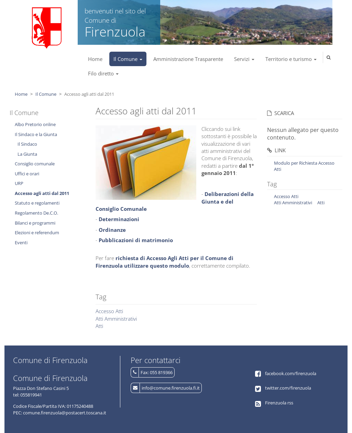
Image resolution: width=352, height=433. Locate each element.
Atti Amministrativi (116, 318)
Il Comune (127, 58)
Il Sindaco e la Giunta (36, 134)
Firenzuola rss (279, 403)
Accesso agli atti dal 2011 (42, 193)
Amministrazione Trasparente (188, 58)
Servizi (244, 58)
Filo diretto (103, 73)
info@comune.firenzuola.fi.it (171, 388)
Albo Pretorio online (35, 124)
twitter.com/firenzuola (288, 388)
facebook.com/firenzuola (290, 373)
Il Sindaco (27, 144)
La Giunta (27, 154)
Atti (99, 325)
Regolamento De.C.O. (36, 213)
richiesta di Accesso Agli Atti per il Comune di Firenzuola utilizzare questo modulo (164, 262)
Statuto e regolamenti (37, 203)
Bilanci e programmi (35, 223)
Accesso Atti (109, 311)
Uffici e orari (27, 174)
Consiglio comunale (35, 164)
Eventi (21, 242)
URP (19, 183)
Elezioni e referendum (37, 232)
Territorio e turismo (291, 58)
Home (95, 58)
